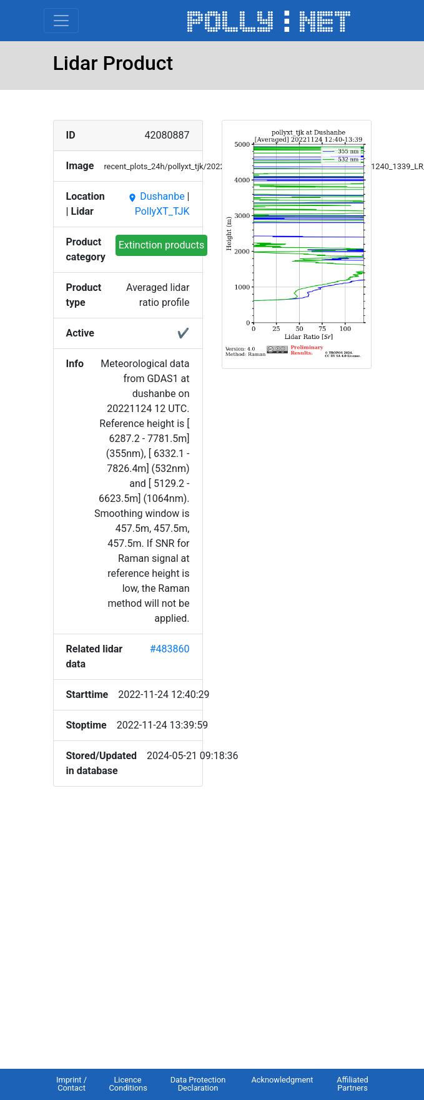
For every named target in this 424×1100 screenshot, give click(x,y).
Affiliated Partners (352, 1084)
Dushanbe (155, 196)
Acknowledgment (282, 1079)
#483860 (170, 649)
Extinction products (162, 245)
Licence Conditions (128, 1084)
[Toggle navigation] (61, 20)
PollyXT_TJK (162, 211)
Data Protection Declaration (198, 1084)
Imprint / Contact (71, 1084)
